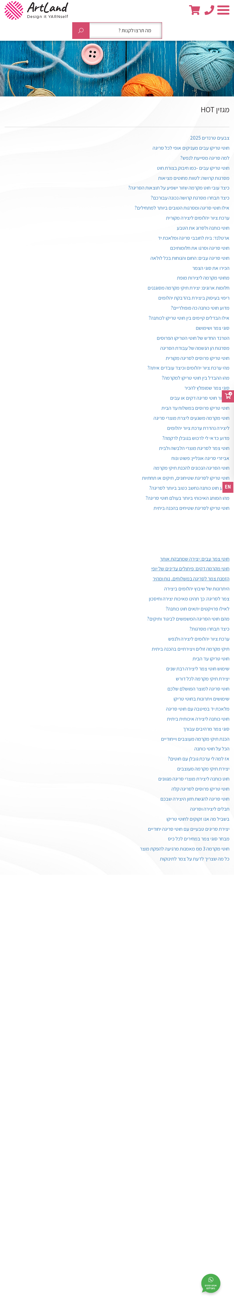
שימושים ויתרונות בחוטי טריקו (201, 698)
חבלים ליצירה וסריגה (209, 808)
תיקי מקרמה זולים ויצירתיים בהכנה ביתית (190, 648)
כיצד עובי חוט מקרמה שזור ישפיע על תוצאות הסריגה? (178, 187)
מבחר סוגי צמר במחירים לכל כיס (198, 838)
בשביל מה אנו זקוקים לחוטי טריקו (197, 819)
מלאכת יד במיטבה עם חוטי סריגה (197, 708)
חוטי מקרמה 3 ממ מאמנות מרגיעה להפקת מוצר (184, 848)
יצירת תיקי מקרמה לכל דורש (202, 678)
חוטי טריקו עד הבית (211, 658)
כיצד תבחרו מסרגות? (209, 628)
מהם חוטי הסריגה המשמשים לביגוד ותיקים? (188, 618)
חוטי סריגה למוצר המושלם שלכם (198, 688)
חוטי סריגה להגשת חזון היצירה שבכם (194, 798)
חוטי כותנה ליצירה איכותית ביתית (198, 718)
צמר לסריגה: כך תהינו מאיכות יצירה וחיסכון (189, 598)
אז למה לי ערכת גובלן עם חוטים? (198, 758)
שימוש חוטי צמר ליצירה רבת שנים (197, 668)
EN (228, 486)
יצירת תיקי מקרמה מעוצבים (203, 768)
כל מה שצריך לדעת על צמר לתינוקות (194, 858)
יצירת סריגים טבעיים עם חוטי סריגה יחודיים (188, 829)
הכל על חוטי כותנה (211, 748)
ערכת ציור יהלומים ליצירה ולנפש (198, 638)
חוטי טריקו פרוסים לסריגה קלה (200, 788)
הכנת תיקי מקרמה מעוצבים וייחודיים (195, 739)
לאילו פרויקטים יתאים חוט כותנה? (197, 608)
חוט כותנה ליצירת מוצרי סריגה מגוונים (193, 778)
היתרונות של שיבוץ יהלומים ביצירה (196, 588)
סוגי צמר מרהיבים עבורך (206, 728)
